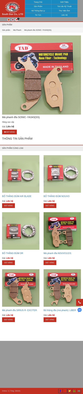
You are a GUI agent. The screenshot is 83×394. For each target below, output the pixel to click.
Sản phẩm (37, 6)
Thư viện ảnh (63, 11)
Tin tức (37, 15)
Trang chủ (37, 2)
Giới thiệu (64, 2)
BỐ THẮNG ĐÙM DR (12, 255)
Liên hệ (64, 15)
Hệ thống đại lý (37, 11)
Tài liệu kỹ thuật (64, 6)
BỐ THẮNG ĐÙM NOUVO (57, 198)
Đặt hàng (9, 134)
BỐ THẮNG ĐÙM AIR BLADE (16, 198)
